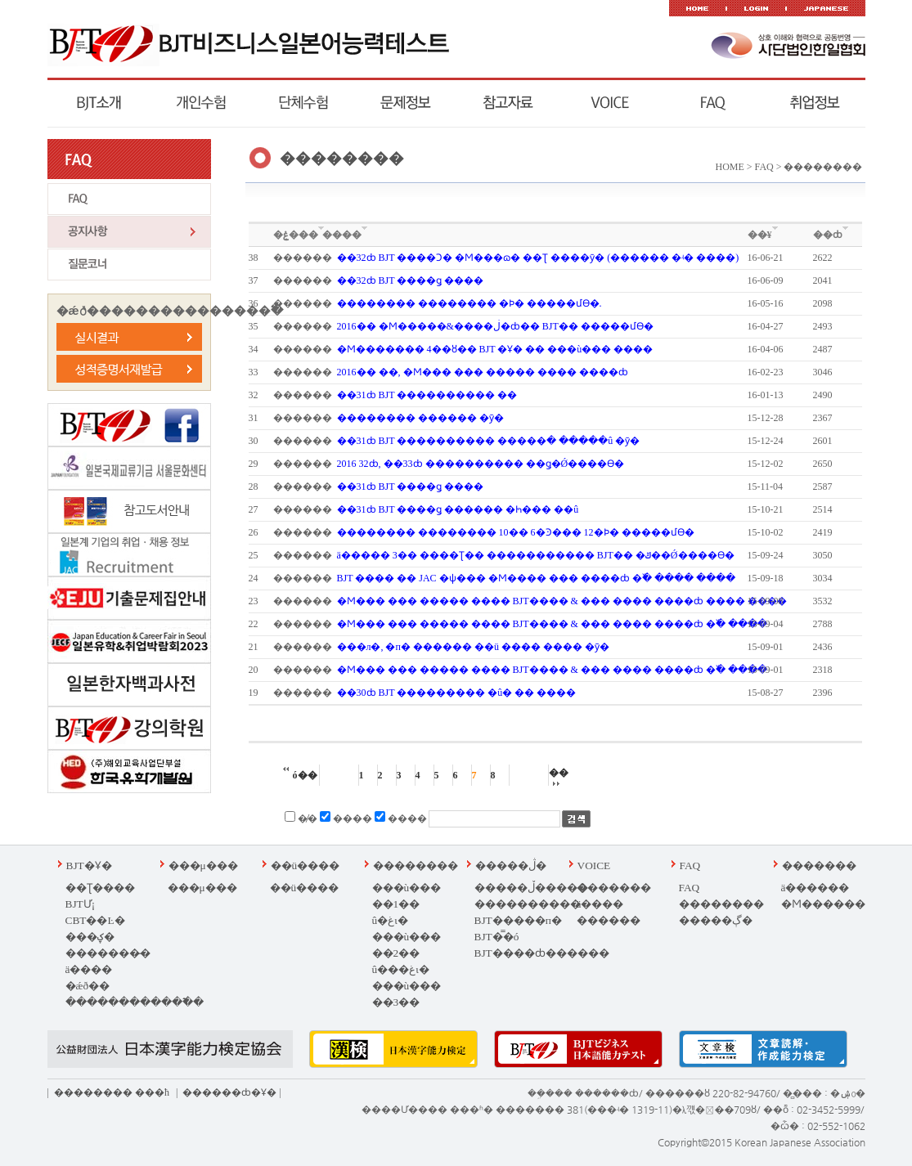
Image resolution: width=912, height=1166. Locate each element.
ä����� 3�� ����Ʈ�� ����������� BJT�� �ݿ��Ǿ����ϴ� (536, 555)
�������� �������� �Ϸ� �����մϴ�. (469, 303)
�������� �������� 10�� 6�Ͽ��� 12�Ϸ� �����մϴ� (515, 532)
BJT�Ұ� (89, 865)
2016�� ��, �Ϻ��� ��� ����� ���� (482, 372)
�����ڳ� (716, 920)
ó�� (300, 775)
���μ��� (203, 865)
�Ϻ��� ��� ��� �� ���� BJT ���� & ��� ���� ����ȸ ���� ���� (562, 601)
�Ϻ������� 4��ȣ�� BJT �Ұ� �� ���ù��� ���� (495, 349)
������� (614, 887)
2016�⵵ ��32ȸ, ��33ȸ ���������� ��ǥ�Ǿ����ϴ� (481, 463)
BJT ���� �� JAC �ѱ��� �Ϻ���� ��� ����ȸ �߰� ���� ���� (536, 578)
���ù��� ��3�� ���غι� (407, 1002)
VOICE (594, 865)
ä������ (815, 887)
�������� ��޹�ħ (111, 1092)
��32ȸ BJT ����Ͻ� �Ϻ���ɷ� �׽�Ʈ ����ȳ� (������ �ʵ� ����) (538, 257)
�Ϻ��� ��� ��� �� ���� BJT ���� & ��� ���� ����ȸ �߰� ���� (552, 624)
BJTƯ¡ (80, 904)
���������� (527, 904)
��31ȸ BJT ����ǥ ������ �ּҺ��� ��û (458, 509)
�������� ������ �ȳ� (420, 418)
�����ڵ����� (531, 887)
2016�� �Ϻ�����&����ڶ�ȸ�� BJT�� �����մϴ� (495, 326)
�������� (415, 865)
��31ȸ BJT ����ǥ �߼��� (410, 486)
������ (608, 920)
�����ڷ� (510, 865)
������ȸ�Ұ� (229, 1092)
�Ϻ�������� (834, 904)
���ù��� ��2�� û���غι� (407, 953)
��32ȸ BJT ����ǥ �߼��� (410, 280)
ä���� (89, 969)
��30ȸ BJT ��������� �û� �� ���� (457, 692)
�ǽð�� (87, 986)
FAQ (690, 865)
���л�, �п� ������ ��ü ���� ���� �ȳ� (473, 647)
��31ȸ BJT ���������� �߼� (427, 395)
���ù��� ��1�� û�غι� (407, 903)
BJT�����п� (518, 920)
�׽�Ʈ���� (100, 887)
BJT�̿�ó (496, 937)
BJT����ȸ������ (541, 953)
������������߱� (134, 1002)
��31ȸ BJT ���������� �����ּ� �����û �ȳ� (488, 440)
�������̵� (108, 953)
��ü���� (305, 865)
